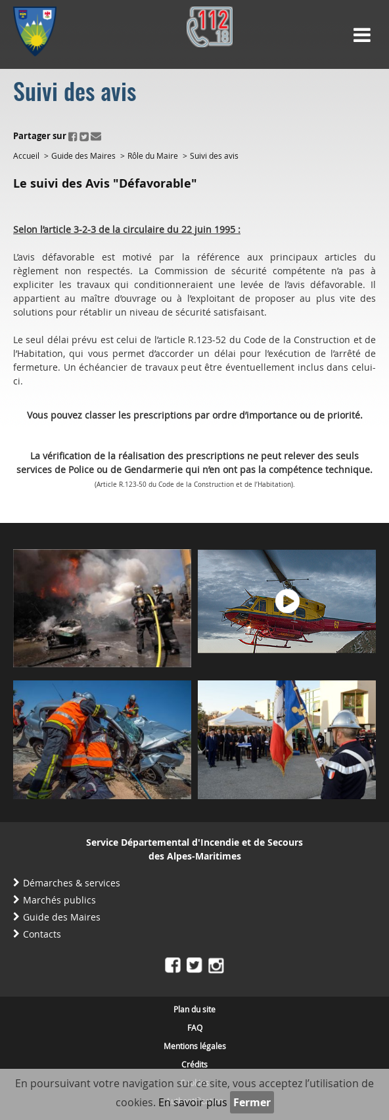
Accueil (26, 155)
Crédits (194, 1064)
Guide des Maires (83, 155)
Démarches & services (71, 883)
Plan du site (194, 1009)
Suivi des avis (214, 155)
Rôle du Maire (152, 155)
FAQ (194, 1027)
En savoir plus (192, 1102)
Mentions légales (195, 1046)
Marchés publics (59, 900)
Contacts (42, 934)
